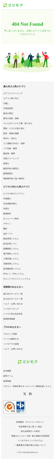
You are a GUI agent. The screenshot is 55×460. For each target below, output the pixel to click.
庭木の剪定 (8, 113)
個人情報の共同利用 (40, 436)
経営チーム (8, 376)
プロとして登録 (10, 334)
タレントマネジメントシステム (16, 279)
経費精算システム (11, 249)
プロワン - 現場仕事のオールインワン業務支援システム (27, 386)
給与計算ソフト (10, 244)
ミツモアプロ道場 (11, 344)
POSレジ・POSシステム (13, 274)
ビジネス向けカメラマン (14, 194)
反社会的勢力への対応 (30, 431)
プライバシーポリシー (34, 422)
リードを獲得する (11, 339)
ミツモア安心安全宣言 (13, 314)
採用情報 (7, 381)
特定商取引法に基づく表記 (30, 427)
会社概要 (7, 371)
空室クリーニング (11, 158)
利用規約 (20, 422)
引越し (6, 103)
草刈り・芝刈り (10, 138)
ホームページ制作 (11, 219)
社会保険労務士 (10, 204)
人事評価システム (11, 259)
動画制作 (7, 214)
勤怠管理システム (11, 239)
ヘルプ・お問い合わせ (13, 304)
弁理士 (6, 209)
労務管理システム (11, 264)
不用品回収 (8, 108)
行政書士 (7, 199)
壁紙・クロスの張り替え (14, 128)
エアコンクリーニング (13, 93)
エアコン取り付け (11, 98)
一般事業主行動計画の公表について (30, 445)
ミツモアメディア (11, 309)
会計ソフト (8, 234)
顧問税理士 (8, 173)
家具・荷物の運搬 (11, 133)
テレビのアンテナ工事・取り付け (17, 123)
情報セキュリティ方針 (21, 436)
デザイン (7, 224)
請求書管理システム (12, 269)
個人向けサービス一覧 (13, 294)
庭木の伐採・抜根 (11, 118)
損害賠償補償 (9, 319)
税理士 (6, 163)
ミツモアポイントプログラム (30, 441)
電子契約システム (11, 254)
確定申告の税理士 (11, 168)
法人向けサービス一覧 (13, 299)
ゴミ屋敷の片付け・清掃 (14, 143)
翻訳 (5, 229)
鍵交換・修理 (9, 153)
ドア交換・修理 (10, 148)
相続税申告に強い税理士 (14, 179)
